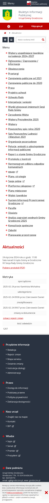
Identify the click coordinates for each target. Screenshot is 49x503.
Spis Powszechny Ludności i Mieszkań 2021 (22, 135)
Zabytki (12, 230)
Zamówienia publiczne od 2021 (25, 78)
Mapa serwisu (14, 359)
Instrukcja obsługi (16, 368)
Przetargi (13, 73)
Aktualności (16, 33)
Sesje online (14, 181)
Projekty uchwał (17, 92)
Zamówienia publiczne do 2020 (25, 83)
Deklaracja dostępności (18, 401)
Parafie (12, 208)
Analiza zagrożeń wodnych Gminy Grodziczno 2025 (26, 219)
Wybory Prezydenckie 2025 (23, 119)
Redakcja (11, 349)
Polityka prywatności (17, 397)
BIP (9, 426)
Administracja (14, 372)
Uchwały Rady (16, 97)
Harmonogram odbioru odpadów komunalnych (26, 165)
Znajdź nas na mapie (17, 416)
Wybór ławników (17, 195)
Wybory (12, 124)
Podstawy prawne (16, 392)
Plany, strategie (17, 176)
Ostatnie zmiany (15, 363)
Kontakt (11, 421)
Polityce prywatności (15, 492)
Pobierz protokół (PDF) (13, 267)
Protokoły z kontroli (19, 159)
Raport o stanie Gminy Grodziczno (27, 154)
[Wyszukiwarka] (28, 39)
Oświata (12, 213)
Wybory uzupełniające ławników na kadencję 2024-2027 (26, 55)
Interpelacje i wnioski (19, 102)
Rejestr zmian (14, 354)
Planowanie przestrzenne (22, 235)
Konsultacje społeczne (20, 225)
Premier (11, 450)
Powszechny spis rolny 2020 (24, 129)
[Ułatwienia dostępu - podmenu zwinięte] (8, 26)
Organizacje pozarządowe (22, 141)
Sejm (9, 441)
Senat (10, 446)
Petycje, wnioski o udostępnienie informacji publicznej (26, 148)
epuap (11, 171)
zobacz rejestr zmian (13, 318)
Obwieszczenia (16, 69)
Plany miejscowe (17, 190)
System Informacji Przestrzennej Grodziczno (26, 202)
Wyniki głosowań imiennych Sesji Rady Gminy (26, 108)
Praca (11, 88)
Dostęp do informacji (17, 388)
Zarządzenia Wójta (18, 114)
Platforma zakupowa (19, 186)
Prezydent (12, 455)
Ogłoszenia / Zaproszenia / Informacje (23, 62)
